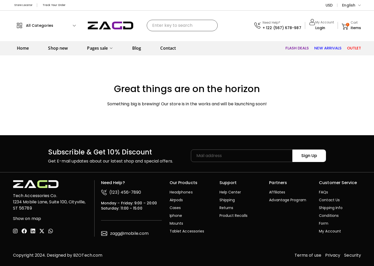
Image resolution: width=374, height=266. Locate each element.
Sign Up (310, 155)
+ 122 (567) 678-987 (282, 27)
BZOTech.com (87, 255)
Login (320, 27)
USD (329, 5)
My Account (324, 22)
